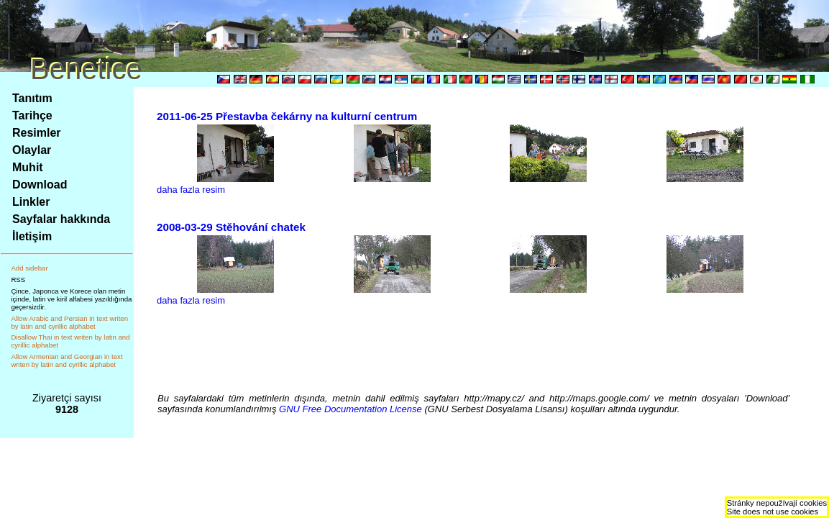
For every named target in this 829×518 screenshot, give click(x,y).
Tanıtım (32, 98)
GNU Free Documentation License (350, 409)
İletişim (32, 236)
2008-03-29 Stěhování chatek (231, 227)
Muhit (27, 167)
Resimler (36, 133)
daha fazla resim (191, 189)
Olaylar (31, 150)
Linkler (31, 202)
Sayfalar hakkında (61, 219)
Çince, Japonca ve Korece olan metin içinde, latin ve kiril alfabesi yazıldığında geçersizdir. (71, 299)
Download (39, 184)
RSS (18, 279)
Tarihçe (32, 115)
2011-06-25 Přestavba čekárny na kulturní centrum (287, 116)
